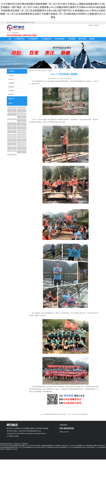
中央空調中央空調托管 (11, 114)
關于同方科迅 (82, 39)
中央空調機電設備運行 (11, 127)
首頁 (10, 39)
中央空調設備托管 (11, 134)
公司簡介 (11, 75)
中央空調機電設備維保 (21, 127)
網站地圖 (45, 428)
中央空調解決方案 (46, 39)
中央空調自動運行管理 (21, 139)
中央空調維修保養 (33, 39)
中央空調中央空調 (21, 107)
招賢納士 (11, 94)
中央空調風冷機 (21, 113)
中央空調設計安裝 (19, 39)
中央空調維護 (26, 428)
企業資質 (11, 83)
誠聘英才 (33, 428)
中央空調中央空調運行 (11, 123)
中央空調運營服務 (11, 151)
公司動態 (11, 90)
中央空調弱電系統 (11, 137)
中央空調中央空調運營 (21, 116)
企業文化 (11, 79)
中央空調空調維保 (21, 132)
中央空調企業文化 (21, 142)
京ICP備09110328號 (13, 436)
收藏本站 (91, 25)
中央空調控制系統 (21, 137)
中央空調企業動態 (21, 145)
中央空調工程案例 (59, 39)
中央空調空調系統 (11, 154)
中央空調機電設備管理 (11, 131)
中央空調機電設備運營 (21, 123)
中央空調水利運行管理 (21, 147)
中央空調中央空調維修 (11, 139)
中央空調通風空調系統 (21, 151)
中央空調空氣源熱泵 (21, 110)
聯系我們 (92, 39)
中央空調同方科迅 (21, 134)
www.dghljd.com (29, 433)
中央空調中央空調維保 (21, 120)
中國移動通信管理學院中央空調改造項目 (55, 414)
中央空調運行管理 (21, 130)
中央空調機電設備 (11, 107)
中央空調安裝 (17, 428)
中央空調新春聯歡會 (11, 147)
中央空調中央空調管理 (11, 110)
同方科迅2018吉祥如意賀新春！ (80, 414)
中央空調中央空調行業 (11, 143)
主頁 (36, 70)
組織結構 (11, 87)
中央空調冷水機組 (11, 119)
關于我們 (9, 428)
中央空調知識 (71, 39)
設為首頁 (96, 25)
